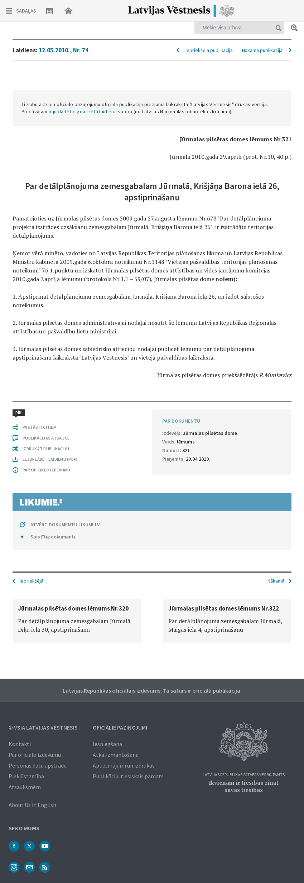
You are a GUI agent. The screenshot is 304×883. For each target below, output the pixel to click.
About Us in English (32, 804)
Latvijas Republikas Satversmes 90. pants (244, 775)
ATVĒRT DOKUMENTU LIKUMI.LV (65, 524)
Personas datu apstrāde (38, 765)
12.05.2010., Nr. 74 (63, 50)
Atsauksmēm (25, 787)
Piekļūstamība (26, 776)
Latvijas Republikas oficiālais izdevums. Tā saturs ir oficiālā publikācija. (152, 690)
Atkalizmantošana (116, 754)
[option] (77, 621)
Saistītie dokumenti (52, 536)
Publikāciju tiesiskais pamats (128, 776)
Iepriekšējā (31, 581)
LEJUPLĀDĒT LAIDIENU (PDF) (50, 459)
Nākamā (275, 581)
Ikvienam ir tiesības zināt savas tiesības (244, 786)
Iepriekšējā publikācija (209, 50)
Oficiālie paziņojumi (120, 727)
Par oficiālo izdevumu (35, 754)
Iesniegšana (107, 743)
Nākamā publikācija (262, 50)
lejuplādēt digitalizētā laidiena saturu (90, 111)
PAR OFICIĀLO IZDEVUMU (46, 470)
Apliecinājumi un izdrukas (124, 765)
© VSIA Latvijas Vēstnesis (43, 727)
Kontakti (20, 743)
